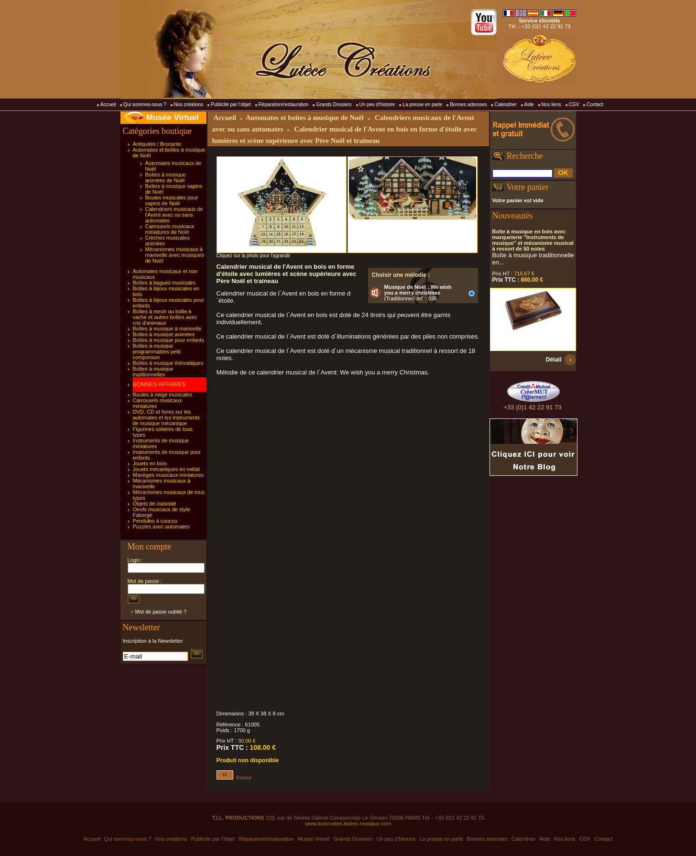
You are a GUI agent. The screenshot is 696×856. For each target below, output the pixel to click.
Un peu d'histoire (377, 104)
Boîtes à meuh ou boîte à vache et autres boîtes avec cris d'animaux (165, 317)
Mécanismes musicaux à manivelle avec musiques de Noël (174, 254)
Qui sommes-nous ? (144, 104)
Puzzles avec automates (161, 526)
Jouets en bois (150, 463)
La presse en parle (422, 104)
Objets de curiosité (154, 503)
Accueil (108, 104)
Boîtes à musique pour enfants (168, 340)
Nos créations (188, 104)
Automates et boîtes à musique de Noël (305, 117)
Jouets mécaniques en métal (166, 469)
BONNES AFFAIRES (159, 384)
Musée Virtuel (172, 117)
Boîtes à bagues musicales (164, 282)
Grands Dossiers (333, 104)
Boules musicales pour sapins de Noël (171, 200)
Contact (595, 104)
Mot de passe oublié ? (161, 612)
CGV (574, 104)
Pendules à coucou (155, 521)
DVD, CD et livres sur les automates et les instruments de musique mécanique (166, 417)
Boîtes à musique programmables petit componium (157, 351)
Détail (554, 359)
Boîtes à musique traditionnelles (153, 371)
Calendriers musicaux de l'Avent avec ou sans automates (174, 214)
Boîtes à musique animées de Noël (165, 177)
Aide (529, 104)
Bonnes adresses (468, 104)
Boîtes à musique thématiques (168, 363)
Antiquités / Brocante (157, 144)
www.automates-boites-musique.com (348, 823)
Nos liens (551, 104)
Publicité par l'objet (231, 104)
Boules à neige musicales (163, 394)
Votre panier (528, 187)
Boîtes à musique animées (164, 334)
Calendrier (505, 104)
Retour (234, 777)
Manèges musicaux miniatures (168, 475)
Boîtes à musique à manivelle (167, 328)
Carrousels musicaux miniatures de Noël (170, 229)
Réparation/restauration (284, 104)
